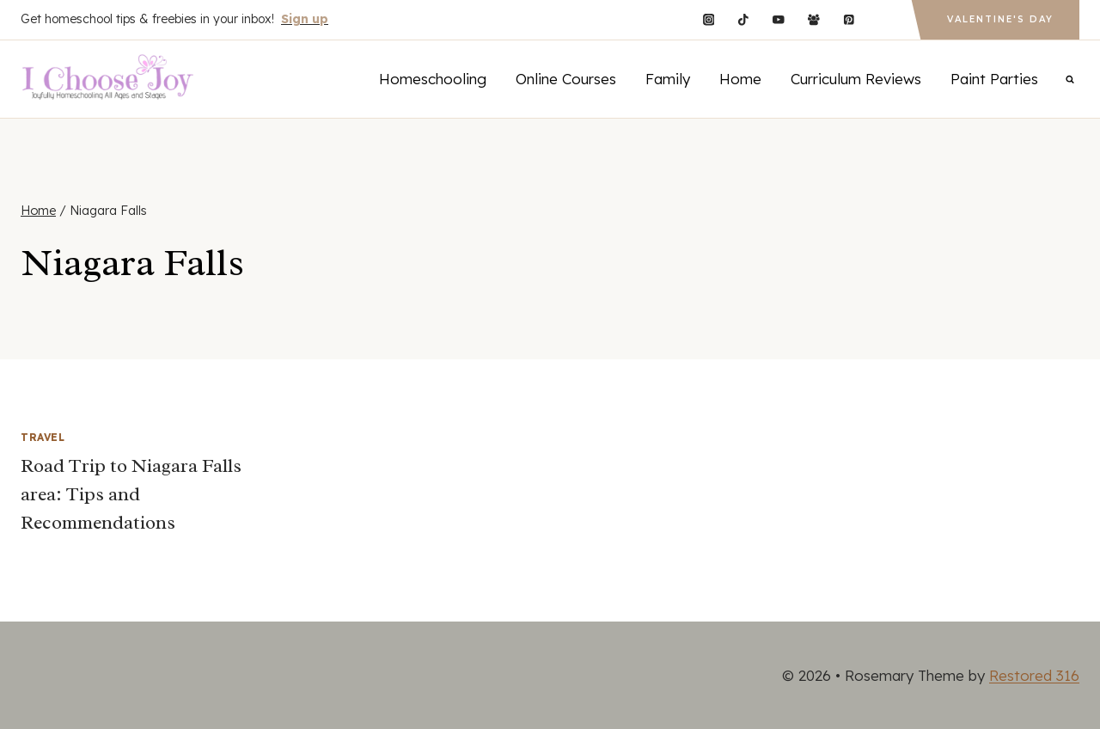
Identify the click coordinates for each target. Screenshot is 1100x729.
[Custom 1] (883, 19)
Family (667, 79)
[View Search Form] (1070, 79)
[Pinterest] (848, 19)
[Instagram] (708, 19)
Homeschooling (432, 79)
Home (740, 79)
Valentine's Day (1000, 19)
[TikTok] (743, 19)
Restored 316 (1034, 675)
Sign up (304, 19)
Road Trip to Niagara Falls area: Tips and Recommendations (131, 494)
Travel (43, 437)
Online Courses (566, 79)
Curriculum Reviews (856, 79)
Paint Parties (994, 79)
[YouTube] (778, 19)
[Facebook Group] (813, 19)
